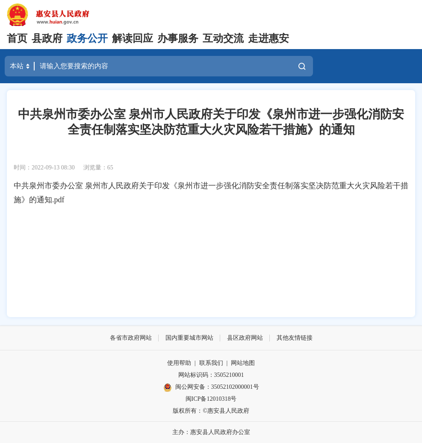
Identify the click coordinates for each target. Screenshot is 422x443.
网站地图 (243, 363)
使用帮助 (179, 363)
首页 (17, 38)
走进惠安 (268, 38)
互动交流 (223, 38)
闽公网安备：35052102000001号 (211, 387)
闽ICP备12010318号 (211, 399)
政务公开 (87, 38)
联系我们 (211, 363)
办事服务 (177, 38)
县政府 (47, 38)
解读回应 (132, 38)
